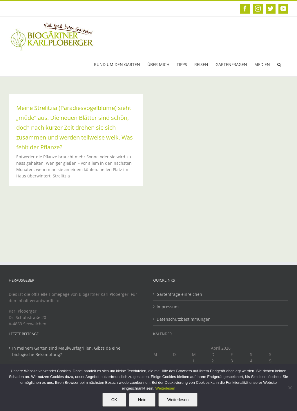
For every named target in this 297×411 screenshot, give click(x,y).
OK (114, 399)
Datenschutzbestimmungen (184, 319)
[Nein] (290, 387)
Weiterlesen (165, 388)
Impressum (168, 306)
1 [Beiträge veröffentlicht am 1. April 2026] (193, 361)
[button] (279, 64)
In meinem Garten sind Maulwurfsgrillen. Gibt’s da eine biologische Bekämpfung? (66, 351)
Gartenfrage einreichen (179, 294)
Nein (142, 399)
